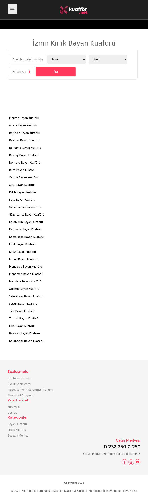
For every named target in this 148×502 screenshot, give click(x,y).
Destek (12, 412)
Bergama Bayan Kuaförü (25, 147)
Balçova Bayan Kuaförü (24, 140)
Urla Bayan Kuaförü (22, 326)
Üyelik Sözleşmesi (19, 383)
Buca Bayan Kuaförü (22, 170)
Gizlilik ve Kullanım (20, 378)
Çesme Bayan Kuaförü (23, 177)
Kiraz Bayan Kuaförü (22, 251)
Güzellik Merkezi (18, 435)
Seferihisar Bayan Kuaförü (26, 296)
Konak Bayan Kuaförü (23, 259)
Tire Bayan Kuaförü (21, 311)
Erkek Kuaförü (17, 429)
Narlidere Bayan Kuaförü (25, 281)
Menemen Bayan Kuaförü (25, 274)
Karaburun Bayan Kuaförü (26, 222)
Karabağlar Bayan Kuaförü (26, 340)
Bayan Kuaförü (17, 424)
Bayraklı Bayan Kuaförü (24, 333)
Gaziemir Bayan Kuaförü (25, 207)
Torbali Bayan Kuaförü (24, 318)
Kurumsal (14, 406)
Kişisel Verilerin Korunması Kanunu (30, 389)
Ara (56, 71)
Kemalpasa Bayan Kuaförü (26, 236)
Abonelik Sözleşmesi (21, 395)
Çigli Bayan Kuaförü (22, 184)
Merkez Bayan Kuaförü (24, 118)
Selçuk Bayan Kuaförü (23, 303)
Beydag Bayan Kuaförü (24, 155)
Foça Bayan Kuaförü (22, 199)
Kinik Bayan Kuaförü (22, 244)
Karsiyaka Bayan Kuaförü (25, 229)
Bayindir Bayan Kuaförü (24, 132)
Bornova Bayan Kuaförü (24, 162)
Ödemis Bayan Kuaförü (24, 288)
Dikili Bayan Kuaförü (22, 192)
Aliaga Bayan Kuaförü (23, 125)
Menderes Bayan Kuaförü (25, 266)
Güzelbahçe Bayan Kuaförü (26, 214)
